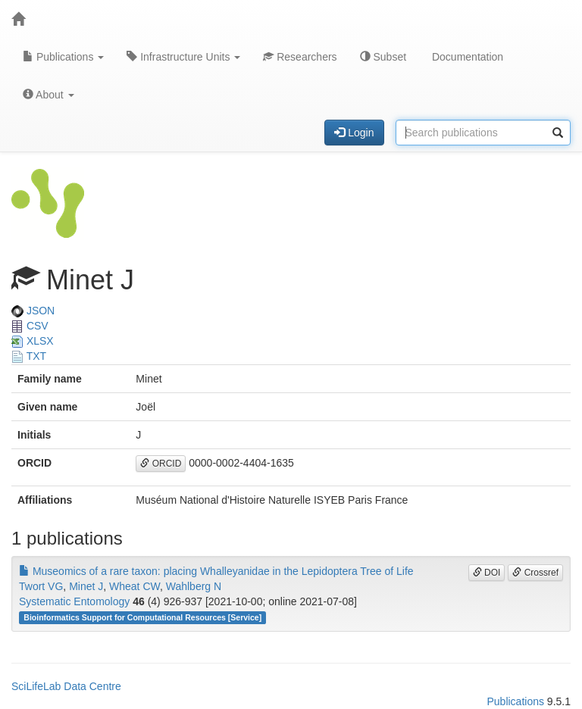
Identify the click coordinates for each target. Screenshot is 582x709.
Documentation (466, 57)
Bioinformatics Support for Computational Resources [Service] (142, 617)
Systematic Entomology (74, 601)
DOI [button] (487, 572)
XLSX (32, 341)
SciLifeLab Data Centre (66, 686)
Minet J (86, 586)
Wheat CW (134, 586)
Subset (383, 57)
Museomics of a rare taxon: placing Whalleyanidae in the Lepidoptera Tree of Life (216, 571)
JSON (33, 311)
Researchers (299, 57)
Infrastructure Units (183, 57)
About (48, 95)
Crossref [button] (535, 572)
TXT (28, 356)
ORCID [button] (160, 463)
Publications (63, 57)
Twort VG (41, 586)
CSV (29, 326)
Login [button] (354, 132)
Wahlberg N (193, 586)
